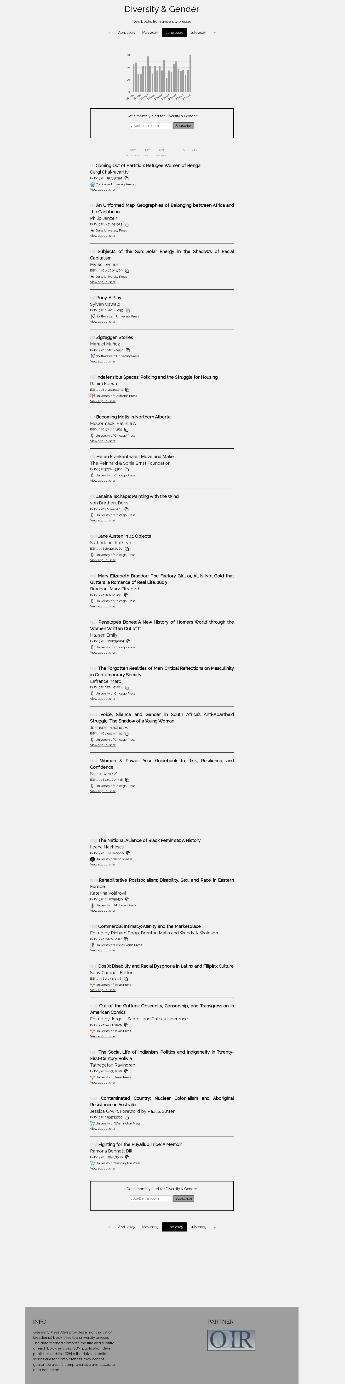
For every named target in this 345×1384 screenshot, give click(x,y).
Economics (36, 128)
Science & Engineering (36, 257)
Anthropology (36, 54)
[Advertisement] (147, 820)
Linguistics (36, 192)
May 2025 (197, 32)
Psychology (36, 238)
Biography (36, 91)
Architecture (36, 63)
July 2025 (245, 32)
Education (36, 137)
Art (36, 81)
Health (35, 165)
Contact (36, 294)
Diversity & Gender (36, 118)
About (36, 285)
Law (36, 183)
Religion (36, 247)
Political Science (36, 229)
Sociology (36, 266)
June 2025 (220, 32)
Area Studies (36, 72)
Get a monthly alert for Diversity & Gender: (208, 116)
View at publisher (149, 189)
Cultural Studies (36, 109)
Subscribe (230, 126)
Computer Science (36, 100)
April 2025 (173, 32)
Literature (36, 201)
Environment (36, 146)
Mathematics (36, 211)
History (36, 174)
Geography (36, 155)
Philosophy (36, 220)
